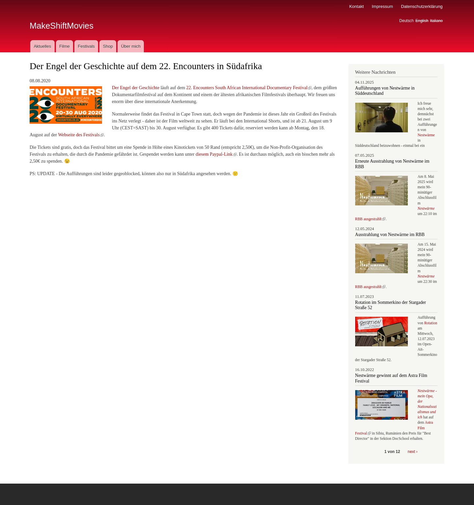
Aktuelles (42, 46)
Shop (108, 46)
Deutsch (406, 20)
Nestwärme (426, 135)
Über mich (131, 46)
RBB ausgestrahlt (370, 219)
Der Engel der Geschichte (135, 87)
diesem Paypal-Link (216, 154)
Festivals (86, 46)
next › (413, 451)
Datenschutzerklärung (421, 6)
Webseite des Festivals (80, 134)
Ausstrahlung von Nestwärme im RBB (390, 234)
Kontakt (356, 6)
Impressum (382, 6)
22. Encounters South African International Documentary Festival (248, 87)
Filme (64, 46)
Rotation (430, 323)
